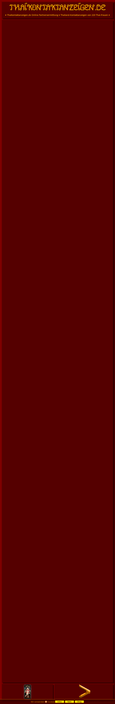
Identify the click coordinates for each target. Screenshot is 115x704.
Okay (79, 702)
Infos (59, 702)
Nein (69, 702)
